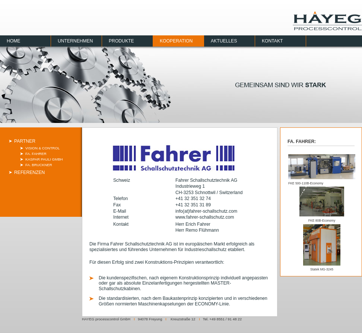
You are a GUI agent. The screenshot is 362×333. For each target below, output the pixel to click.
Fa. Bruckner (38, 165)
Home (13, 41)
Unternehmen (75, 41)
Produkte (121, 41)
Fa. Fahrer (36, 154)
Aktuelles (224, 41)
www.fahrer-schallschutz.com (204, 217)
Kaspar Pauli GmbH (44, 159)
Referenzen (29, 172)
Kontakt (272, 41)
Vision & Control (42, 148)
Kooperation (176, 41)
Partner (24, 141)
